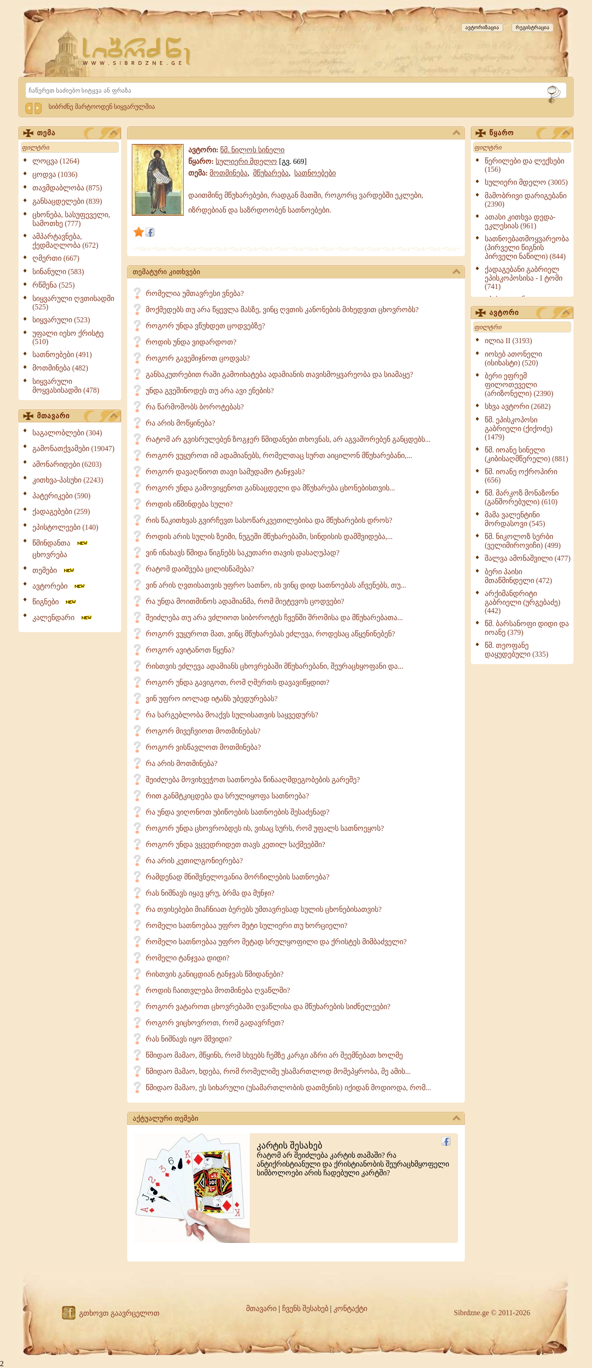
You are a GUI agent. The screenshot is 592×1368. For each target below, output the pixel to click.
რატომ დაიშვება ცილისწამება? (200, 569)
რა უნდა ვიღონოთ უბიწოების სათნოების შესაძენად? (237, 812)
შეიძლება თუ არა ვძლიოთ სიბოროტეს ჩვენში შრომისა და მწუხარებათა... (274, 617)
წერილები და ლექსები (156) (524, 165)
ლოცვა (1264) (56, 161)
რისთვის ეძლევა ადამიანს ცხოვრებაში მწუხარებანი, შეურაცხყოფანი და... (274, 666)
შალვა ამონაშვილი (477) (528, 558)
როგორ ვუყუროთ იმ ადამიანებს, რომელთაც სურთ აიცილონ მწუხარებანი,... (279, 455)
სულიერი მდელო (246, 161)
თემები (53, 570)
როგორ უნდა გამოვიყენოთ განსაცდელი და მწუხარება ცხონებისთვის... (270, 488)
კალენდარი (62, 617)
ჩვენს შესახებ (305, 1308)
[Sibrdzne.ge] (137, 51)
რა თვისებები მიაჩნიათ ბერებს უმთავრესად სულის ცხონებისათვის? (264, 909)
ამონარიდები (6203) (67, 464)
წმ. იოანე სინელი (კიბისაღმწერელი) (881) (526, 454)
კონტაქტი (350, 1308)
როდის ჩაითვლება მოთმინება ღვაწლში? (218, 990)
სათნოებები (315, 173)
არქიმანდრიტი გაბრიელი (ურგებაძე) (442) (523, 602)
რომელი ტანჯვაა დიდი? (187, 958)
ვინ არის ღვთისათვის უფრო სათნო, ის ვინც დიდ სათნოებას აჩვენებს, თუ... (276, 585)
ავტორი (529, 313)
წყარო (529, 133)
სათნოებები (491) (62, 354)
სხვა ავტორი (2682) (518, 406)
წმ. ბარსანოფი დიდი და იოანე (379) (527, 628)
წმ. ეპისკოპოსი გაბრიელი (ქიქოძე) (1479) (519, 428)
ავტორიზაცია (482, 27)
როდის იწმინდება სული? (189, 504)
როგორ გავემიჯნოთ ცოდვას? (198, 358)
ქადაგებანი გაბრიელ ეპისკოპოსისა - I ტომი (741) (523, 277)
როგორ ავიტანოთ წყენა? (190, 650)
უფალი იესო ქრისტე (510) (68, 337)
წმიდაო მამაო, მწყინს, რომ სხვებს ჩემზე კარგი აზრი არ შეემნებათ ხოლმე (274, 1055)
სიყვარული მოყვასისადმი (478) (65, 385)
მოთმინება (228, 173)
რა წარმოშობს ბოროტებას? (195, 407)
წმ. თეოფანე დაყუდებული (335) (517, 649)
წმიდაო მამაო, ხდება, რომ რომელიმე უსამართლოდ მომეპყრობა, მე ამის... (278, 1071)
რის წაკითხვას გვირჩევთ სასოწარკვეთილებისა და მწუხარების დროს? (269, 520)
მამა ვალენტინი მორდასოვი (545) (515, 519)
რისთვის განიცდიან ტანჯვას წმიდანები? (215, 974)
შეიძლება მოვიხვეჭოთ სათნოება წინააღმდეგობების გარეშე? (253, 780)
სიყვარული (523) (61, 320)
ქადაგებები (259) (61, 511)
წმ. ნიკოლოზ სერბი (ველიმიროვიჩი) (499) (523, 541)
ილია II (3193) (508, 341)
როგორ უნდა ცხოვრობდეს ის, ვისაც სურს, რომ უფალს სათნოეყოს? (265, 828)
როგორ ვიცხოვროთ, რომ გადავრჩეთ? (215, 1023)
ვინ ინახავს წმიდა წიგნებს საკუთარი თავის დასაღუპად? (242, 553)
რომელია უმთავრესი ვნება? (195, 293)
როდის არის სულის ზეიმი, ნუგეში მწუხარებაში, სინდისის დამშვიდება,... (269, 536)
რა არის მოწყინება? (180, 423)
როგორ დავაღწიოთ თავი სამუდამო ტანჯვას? (225, 472)
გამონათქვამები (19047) (73, 448)
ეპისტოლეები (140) (65, 527)
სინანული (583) (58, 272)
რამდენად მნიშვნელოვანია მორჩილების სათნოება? (237, 877)
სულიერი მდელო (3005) (526, 182)
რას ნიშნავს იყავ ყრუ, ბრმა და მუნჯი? (210, 893)
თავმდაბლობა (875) (67, 188)
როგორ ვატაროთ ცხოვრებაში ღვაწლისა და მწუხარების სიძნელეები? (268, 1006)
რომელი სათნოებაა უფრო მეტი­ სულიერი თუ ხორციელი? (246, 925)
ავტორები (59, 586)
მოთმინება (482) (60, 368)
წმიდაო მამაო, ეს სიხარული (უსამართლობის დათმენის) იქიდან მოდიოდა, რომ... (288, 1088)
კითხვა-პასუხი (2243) (67, 480)
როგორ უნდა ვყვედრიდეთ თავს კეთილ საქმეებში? (235, 844)
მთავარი (77, 416)
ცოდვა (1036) (55, 174)
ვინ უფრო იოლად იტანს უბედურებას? (212, 699)
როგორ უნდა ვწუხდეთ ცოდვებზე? (205, 326)
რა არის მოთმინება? (181, 763)
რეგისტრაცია (532, 27)
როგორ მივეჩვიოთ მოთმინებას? (203, 731)
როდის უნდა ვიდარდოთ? (191, 342)
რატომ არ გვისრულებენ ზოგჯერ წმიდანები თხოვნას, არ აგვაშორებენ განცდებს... (288, 439)
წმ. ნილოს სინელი (252, 150)
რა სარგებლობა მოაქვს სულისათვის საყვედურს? (232, 715)
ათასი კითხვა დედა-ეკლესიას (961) (520, 221)
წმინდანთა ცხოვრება (60, 548)
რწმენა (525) (53, 285)
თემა (77, 133)
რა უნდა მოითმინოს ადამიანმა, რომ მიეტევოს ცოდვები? (245, 601)
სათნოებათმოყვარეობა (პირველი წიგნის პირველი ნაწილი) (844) (527, 247)
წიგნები (54, 602)
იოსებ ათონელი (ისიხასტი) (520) (513, 358)
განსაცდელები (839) (67, 201)
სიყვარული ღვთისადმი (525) (73, 303)
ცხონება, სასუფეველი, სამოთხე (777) (71, 219)
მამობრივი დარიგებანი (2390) (526, 200)
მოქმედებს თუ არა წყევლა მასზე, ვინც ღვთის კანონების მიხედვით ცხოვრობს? (282, 310)
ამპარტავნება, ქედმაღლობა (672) (65, 240)
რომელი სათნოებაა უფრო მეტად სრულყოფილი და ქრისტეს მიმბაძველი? (276, 942)
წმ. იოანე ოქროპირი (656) (521, 476)
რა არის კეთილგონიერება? (194, 861)
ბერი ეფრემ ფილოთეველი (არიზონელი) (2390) (519, 384)
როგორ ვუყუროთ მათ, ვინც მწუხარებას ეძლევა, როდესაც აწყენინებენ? (270, 634)
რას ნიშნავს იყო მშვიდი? (189, 1039)
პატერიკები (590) (61, 496)
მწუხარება (271, 173)
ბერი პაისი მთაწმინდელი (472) (518, 576)
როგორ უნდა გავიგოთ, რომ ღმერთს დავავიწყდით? (237, 682)
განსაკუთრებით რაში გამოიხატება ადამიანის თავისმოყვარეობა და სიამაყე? (279, 374)
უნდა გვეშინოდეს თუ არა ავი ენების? (210, 391)
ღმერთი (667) (56, 258)
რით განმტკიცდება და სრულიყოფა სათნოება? (227, 796)
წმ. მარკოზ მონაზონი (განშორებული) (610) (522, 497)
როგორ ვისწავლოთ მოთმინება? (203, 747)
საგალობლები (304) (67, 433)
